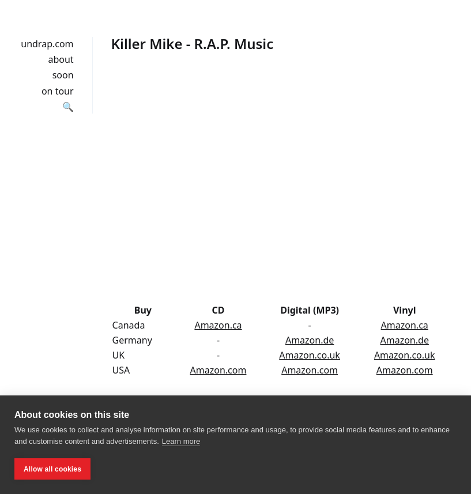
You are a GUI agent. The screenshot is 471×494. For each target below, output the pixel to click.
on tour (58, 91)
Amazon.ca (218, 325)
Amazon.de (309, 340)
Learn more (181, 441)
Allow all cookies (52, 469)
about (60, 59)
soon (63, 75)
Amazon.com (218, 370)
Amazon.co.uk (309, 355)
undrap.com (47, 43)
